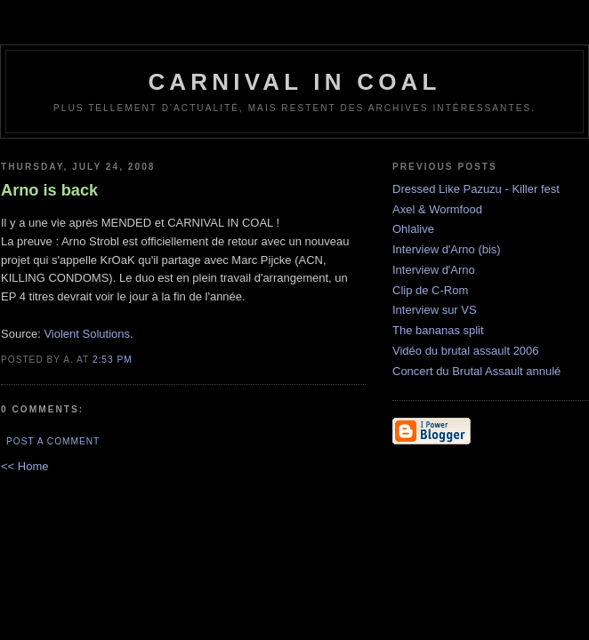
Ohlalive (413, 229)
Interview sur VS (434, 309)
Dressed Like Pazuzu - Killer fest (476, 189)
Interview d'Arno (433, 269)
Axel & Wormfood (437, 209)
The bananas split (438, 330)
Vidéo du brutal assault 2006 (465, 350)
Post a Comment (53, 441)
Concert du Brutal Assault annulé (476, 371)
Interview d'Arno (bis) (446, 249)
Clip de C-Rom (430, 290)
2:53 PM (113, 359)
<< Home (24, 466)
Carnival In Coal (294, 81)
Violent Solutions (87, 333)
